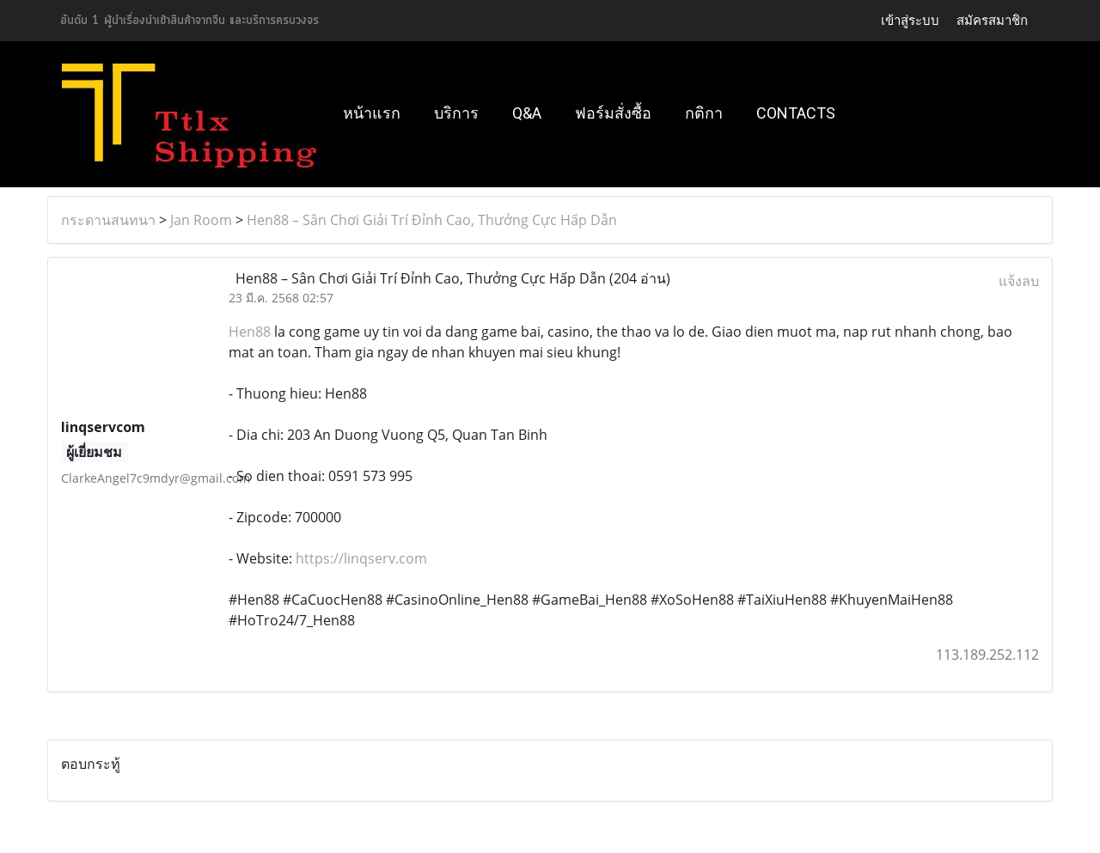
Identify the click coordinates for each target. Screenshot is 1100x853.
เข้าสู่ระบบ (910, 20)
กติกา (704, 113)
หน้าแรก (371, 113)
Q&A (526, 113)
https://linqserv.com (361, 558)
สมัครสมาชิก (992, 20)
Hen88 (250, 331)
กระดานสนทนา (108, 219)
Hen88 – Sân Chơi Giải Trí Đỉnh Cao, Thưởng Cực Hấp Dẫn (432, 219)
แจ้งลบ (1019, 280)
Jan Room (201, 219)
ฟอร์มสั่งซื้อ (613, 113)
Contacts (795, 113)
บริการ (456, 113)
